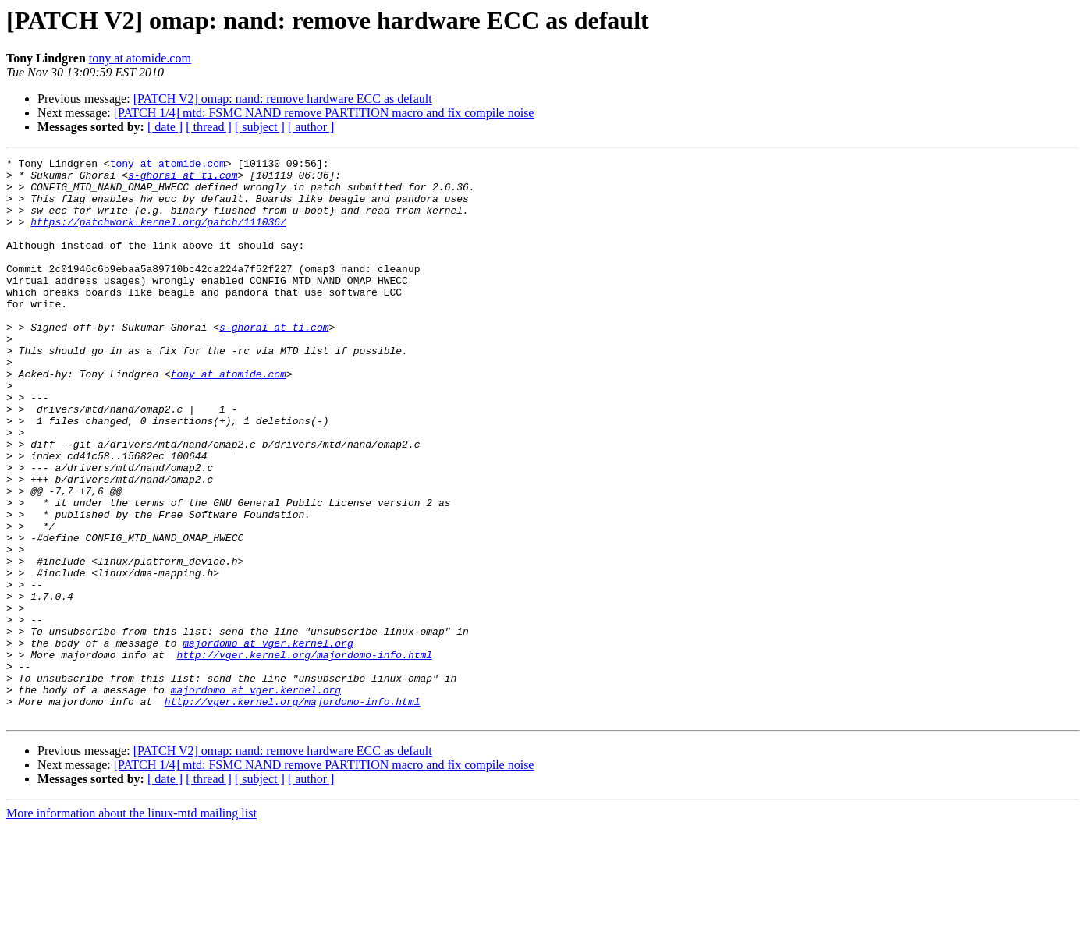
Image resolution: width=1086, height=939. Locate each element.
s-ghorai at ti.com (182, 179)
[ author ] (311, 126)
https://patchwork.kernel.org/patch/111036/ (158, 236)
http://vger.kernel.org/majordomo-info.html (304, 755)
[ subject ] (260, 126)
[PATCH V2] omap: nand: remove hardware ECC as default (282, 98)
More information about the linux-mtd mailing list (131, 925)
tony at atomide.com (140, 58)
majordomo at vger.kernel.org (268, 741)
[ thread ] (209, 126)
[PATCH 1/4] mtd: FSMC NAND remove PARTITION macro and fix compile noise (324, 112)
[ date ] (165, 126)
